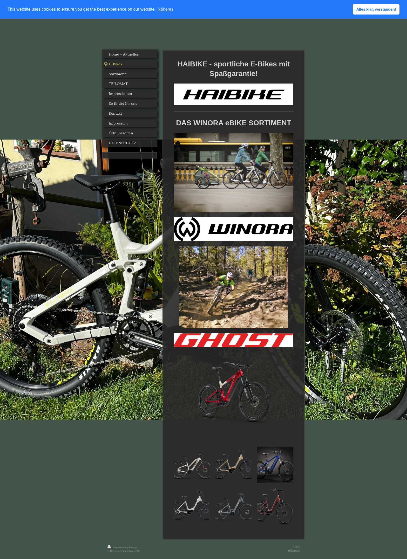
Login (297, 546)
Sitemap (132, 547)
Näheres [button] (165, 9)
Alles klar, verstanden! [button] (376, 9)
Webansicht (294, 549)
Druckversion (117, 547)
